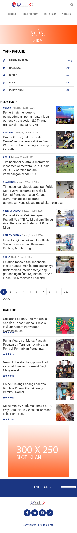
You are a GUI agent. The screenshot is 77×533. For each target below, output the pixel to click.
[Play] (13, 488)
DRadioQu (48, 525)
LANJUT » (8, 298)
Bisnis (13, 75)
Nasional (15, 67)
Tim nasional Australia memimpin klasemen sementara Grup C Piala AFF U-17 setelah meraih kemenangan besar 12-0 (26, 168)
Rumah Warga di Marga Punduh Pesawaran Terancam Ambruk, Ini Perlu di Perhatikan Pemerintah (26, 344)
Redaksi (11, 13)
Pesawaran (16, 90)
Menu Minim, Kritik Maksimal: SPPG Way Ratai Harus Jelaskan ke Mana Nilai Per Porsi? (27, 410)
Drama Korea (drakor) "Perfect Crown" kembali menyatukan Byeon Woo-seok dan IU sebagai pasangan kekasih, (27, 143)
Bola (12, 82)
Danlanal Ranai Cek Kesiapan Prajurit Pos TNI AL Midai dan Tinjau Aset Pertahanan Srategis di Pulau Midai (28, 221)
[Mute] (57, 487)
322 (66, 291)
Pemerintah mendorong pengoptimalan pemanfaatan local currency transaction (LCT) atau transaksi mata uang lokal (26, 119)
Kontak (66, 13)
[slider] (67, 490)
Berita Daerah (18, 60)
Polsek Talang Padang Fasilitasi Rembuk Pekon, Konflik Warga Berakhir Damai (25, 388)
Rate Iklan (50, 13)
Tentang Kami (30, 13)
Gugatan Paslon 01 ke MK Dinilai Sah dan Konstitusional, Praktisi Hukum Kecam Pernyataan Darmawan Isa (25, 325)
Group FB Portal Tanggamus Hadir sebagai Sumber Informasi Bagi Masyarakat (26, 366)
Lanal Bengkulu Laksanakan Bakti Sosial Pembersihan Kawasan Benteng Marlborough (26, 244)
